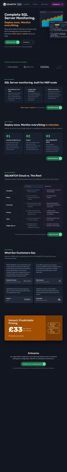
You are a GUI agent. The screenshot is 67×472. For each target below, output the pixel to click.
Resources (45, 4)
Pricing (36, 4)
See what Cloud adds (27, 46)
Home (19, 4)
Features (27, 4)
